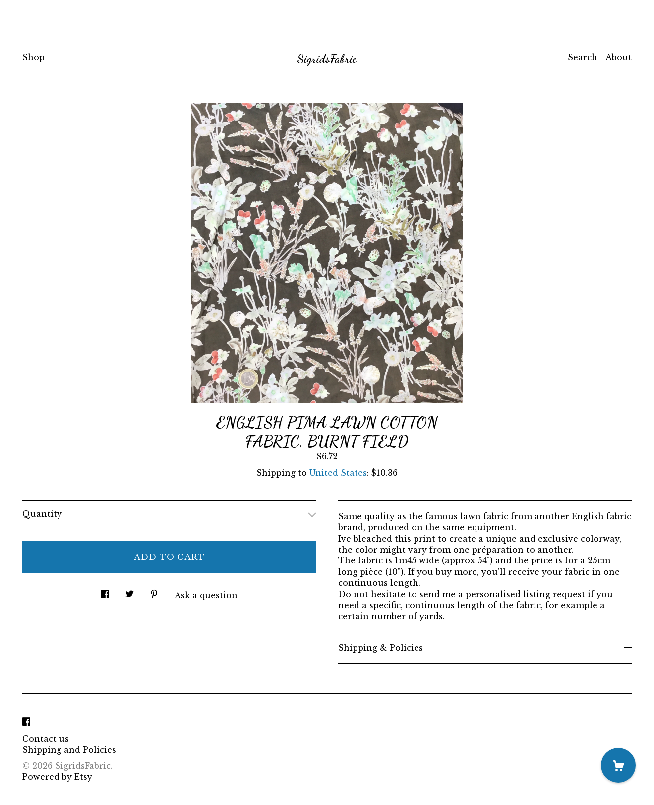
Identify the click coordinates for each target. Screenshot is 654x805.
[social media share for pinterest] (154, 591)
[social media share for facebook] (105, 591)
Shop (33, 57)
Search (582, 57)
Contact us (45, 738)
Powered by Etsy (57, 777)
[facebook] (26, 722)
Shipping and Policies (69, 750)
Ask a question (206, 595)
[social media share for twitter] (129, 591)
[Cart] (618, 765)
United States (338, 473)
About (618, 57)
